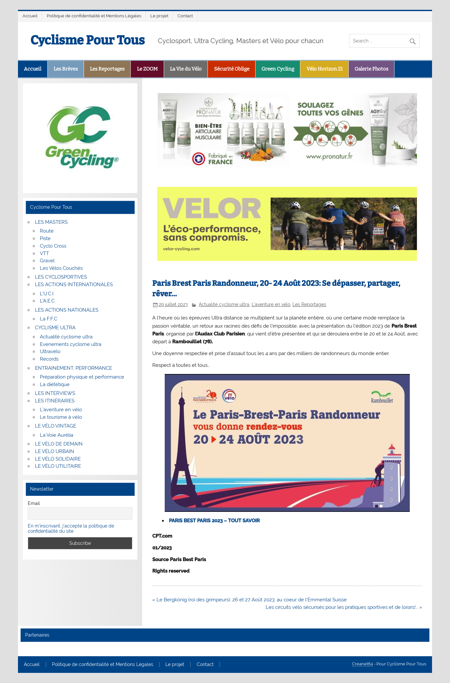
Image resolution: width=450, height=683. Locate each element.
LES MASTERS (51, 222)
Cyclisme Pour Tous (87, 40)
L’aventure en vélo (61, 410)
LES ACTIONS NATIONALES (66, 310)
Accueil (30, 15)
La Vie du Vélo (186, 69)
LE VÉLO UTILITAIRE (58, 466)
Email (34, 503)
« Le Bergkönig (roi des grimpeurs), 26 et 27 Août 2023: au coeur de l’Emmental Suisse (249, 600)
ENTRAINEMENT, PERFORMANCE (73, 368)
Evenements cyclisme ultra (70, 344)
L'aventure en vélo (271, 304)
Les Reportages (107, 69)
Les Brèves (66, 69)
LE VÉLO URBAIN (54, 451)
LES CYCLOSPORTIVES (61, 277)
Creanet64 (362, 663)
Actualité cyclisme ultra (224, 304)
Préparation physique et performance (82, 377)
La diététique (55, 384)
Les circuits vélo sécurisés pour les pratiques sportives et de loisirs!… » (344, 607)
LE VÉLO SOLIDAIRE (58, 459)
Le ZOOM (147, 69)
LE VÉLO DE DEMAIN (59, 444)
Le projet (159, 15)
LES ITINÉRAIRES (55, 401)
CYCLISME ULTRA (55, 328)
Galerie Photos (371, 69)
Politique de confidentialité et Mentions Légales (94, 15)
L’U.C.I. (47, 294)
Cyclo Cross (53, 246)
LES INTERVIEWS (55, 393)
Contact (185, 15)
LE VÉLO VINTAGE (55, 426)
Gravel (47, 261)
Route (47, 231)
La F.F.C (48, 319)
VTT (44, 253)
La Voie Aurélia (56, 435)
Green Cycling (277, 69)
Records (49, 359)
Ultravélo (50, 351)
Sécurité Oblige (231, 69)
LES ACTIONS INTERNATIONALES (74, 284)
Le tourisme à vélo (61, 417)
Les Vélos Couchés (61, 268)
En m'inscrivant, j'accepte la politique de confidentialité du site (71, 528)
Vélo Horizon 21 (324, 69)
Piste (45, 238)
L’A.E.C (47, 301)
